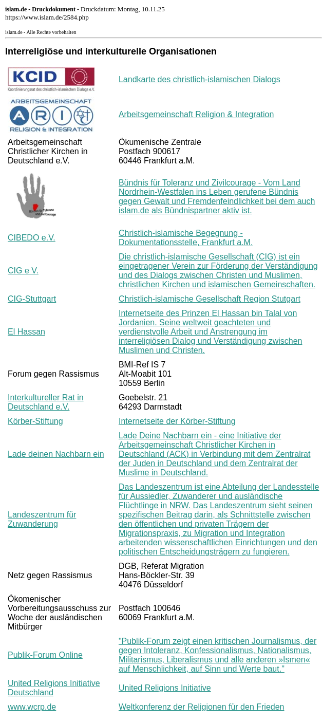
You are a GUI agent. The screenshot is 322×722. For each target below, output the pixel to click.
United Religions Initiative (165, 687)
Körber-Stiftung (35, 421)
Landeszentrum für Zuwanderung (42, 519)
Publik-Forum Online (45, 655)
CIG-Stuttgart (32, 298)
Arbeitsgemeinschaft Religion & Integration (196, 114)
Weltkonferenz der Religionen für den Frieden (202, 706)
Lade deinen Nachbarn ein (56, 454)
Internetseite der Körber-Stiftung (177, 421)
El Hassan (26, 331)
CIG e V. (23, 270)
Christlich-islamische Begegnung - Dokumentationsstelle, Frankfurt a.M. (186, 238)
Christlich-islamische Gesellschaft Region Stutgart (209, 298)
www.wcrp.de (32, 706)
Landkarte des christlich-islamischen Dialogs (199, 79)
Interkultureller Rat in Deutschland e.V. (46, 402)
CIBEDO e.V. (31, 237)
